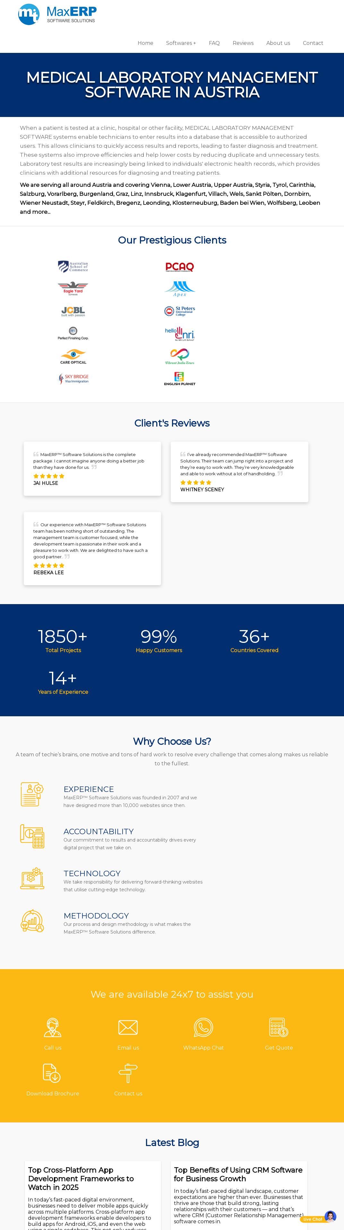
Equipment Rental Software (206, 1185)
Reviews (239, 9)
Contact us (128, 1088)
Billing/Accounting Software (206, 1124)
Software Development (289, 1088)
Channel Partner (136, 1141)
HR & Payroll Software (210, 1150)
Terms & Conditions (140, 1151)
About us (274, 9)
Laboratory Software (208, 1171)
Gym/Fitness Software (210, 1098)
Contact (309, 9)
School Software (203, 1160)
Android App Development (275, 1102)
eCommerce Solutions (288, 1129)
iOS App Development (288, 1118)
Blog (120, 1130)
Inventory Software (206, 1139)
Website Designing (284, 1139)
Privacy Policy (132, 1162)
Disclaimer (128, 1172)
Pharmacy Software (207, 1088)
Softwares (175, 9)
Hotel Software (201, 1109)
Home (142, 9)
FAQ (210, 9)
